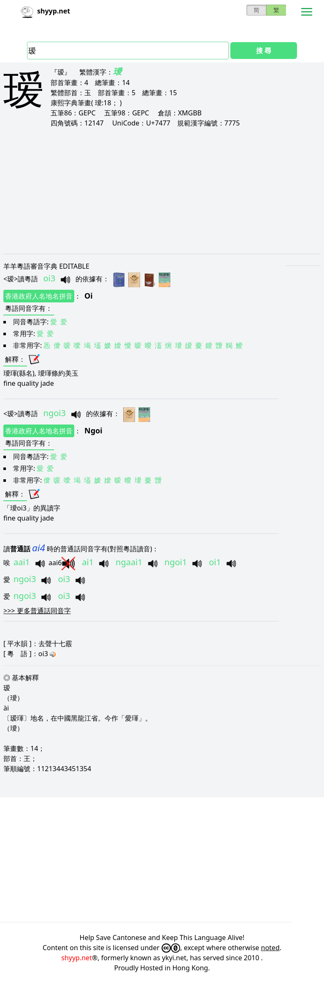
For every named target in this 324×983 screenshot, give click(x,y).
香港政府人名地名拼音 (39, 296)
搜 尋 (263, 50)
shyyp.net (76, 957)
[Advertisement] (162, 190)
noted (270, 947)
